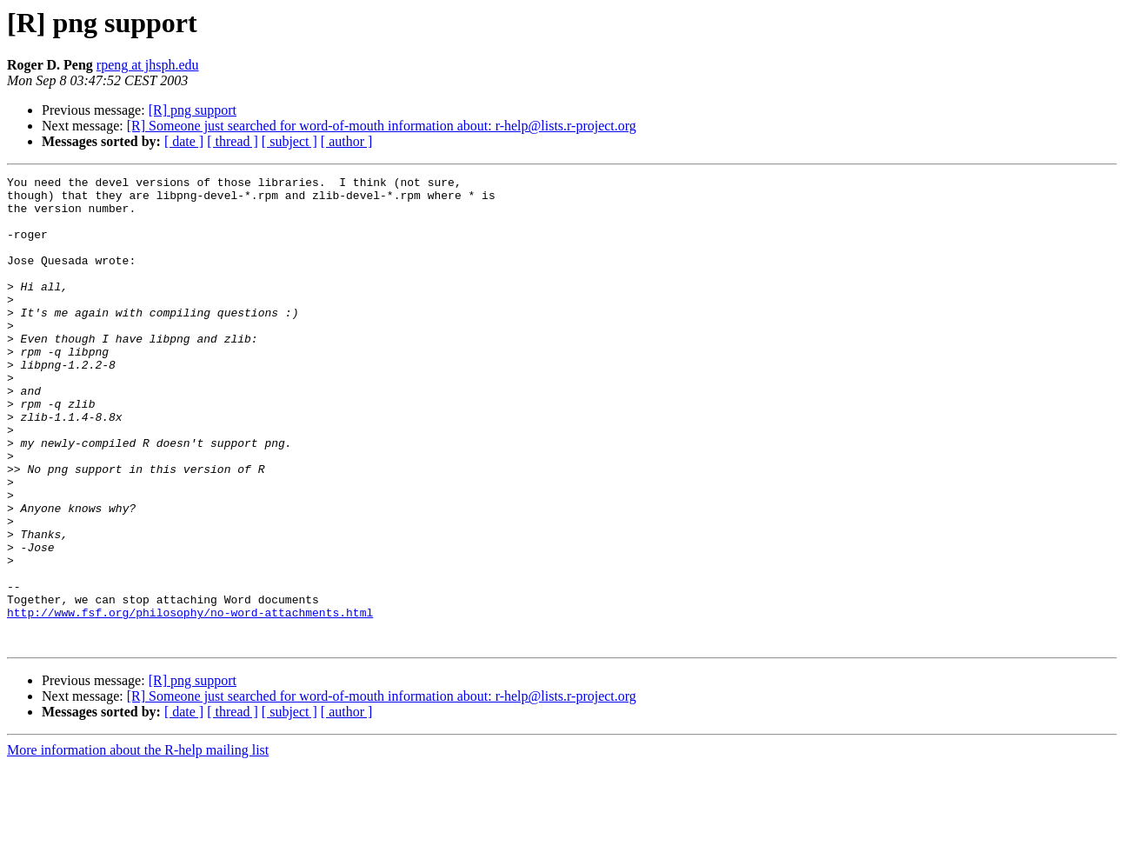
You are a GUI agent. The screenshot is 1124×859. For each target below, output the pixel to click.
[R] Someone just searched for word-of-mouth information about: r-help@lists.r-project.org (381, 125)
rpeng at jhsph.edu (147, 64)
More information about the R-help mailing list (138, 843)
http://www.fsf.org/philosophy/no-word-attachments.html (190, 701)
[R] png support (192, 110)
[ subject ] (289, 141)
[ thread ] (232, 141)
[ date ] (183, 141)
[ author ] (347, 141)
